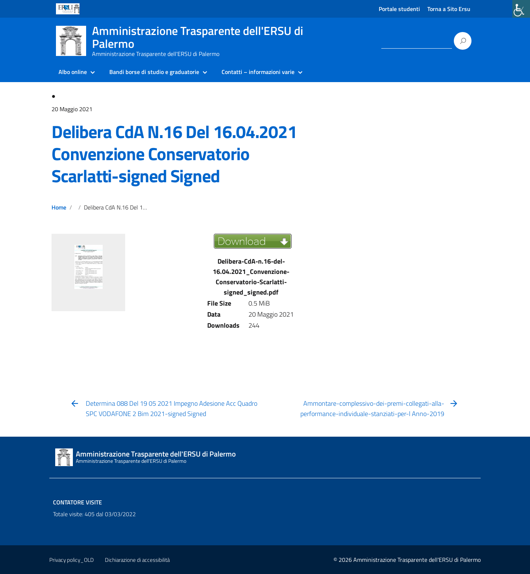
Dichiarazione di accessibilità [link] (137, 560)
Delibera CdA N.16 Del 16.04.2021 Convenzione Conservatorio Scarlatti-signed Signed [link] (174, 153)
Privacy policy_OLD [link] (71, 560)
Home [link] (59, 207)
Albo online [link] (73, 71)
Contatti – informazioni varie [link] (258, 71)
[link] (521, 9)
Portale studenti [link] (399, 8)
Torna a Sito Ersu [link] (448, 8)
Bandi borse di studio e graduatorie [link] (154, 71)
